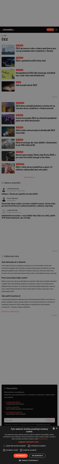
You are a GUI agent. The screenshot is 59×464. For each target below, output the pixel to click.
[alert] (29, 232)
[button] (30, 442)
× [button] (56, 428)
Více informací (43, 439)
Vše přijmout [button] (20, 456)
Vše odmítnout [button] (37, 456)
